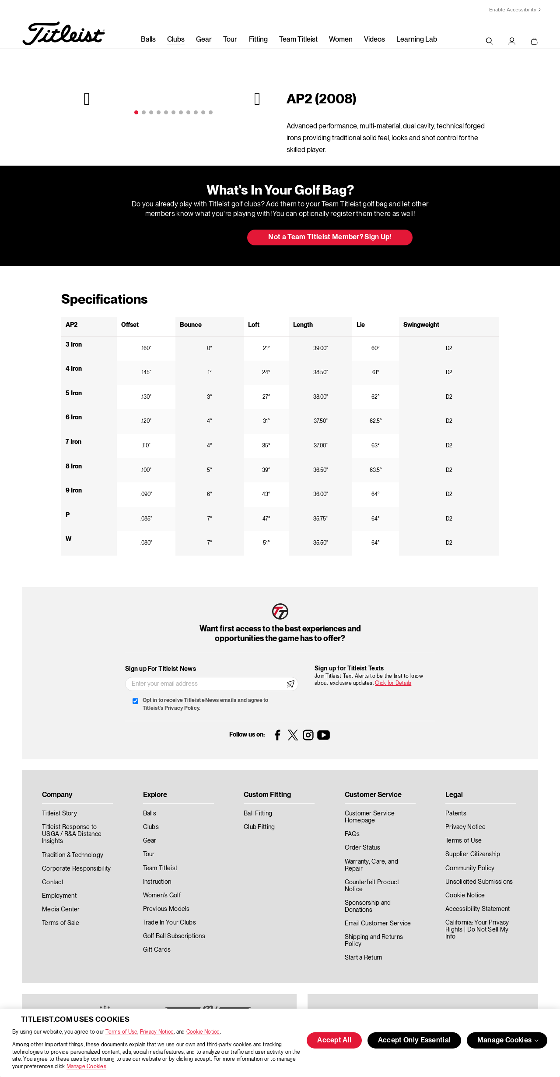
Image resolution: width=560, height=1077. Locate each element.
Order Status (362, 847)
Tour (230, 40)
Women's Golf (162, 895)
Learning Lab (416, 40)
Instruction (157, 882)
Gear (204, 40)
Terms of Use (121, 1032)
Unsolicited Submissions (479, 882)
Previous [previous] (88, 98)
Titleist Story (59, 813)
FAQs (352, 834)
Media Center (61, 909)
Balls (148, 40)
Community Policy (469, 868)
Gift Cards (157, 950)
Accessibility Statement (477, 909)
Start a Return (363, 957)
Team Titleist (298, 40)
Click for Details (393, 683)
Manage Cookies (86, 1066)
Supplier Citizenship (472, 854)
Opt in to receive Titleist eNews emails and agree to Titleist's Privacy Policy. (205, 704)
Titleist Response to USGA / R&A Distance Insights (72, 834)
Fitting (258, 40)
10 (203, 112)
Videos (374, 40)
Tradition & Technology (72, 855)
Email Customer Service (378, 923)
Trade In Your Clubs (169, 922)
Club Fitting (259, 827)
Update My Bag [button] (194, 238)
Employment (59, 896)
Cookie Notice (203, 1032)
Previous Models (166, 909)
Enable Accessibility (512, 10)
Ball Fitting (258, 813)
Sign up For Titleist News (160, 669)
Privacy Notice (157, 1032)
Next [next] (256, 98)
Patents (455, 813)
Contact (52, 882)
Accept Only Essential (414, 1041)
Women (341, 40)
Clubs (176, 40)
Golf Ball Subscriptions (174, 936)
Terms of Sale (61, 923)
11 (211, 112)
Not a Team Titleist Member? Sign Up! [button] (330, 237)
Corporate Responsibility (76, 869)
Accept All (334, 1041)
